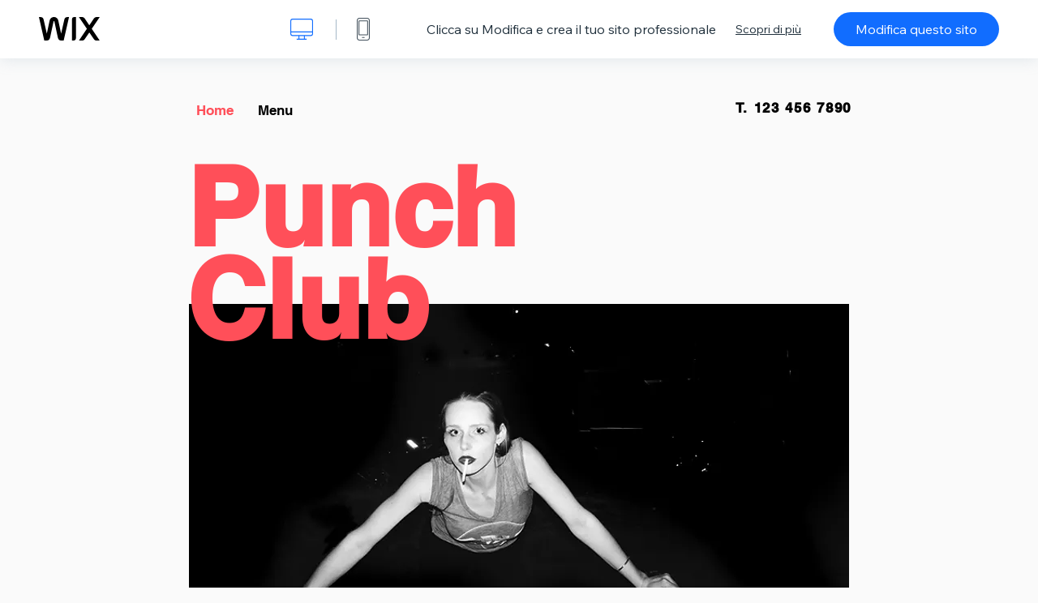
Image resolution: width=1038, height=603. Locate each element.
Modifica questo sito (916, 29)
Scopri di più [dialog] (768, 29)
